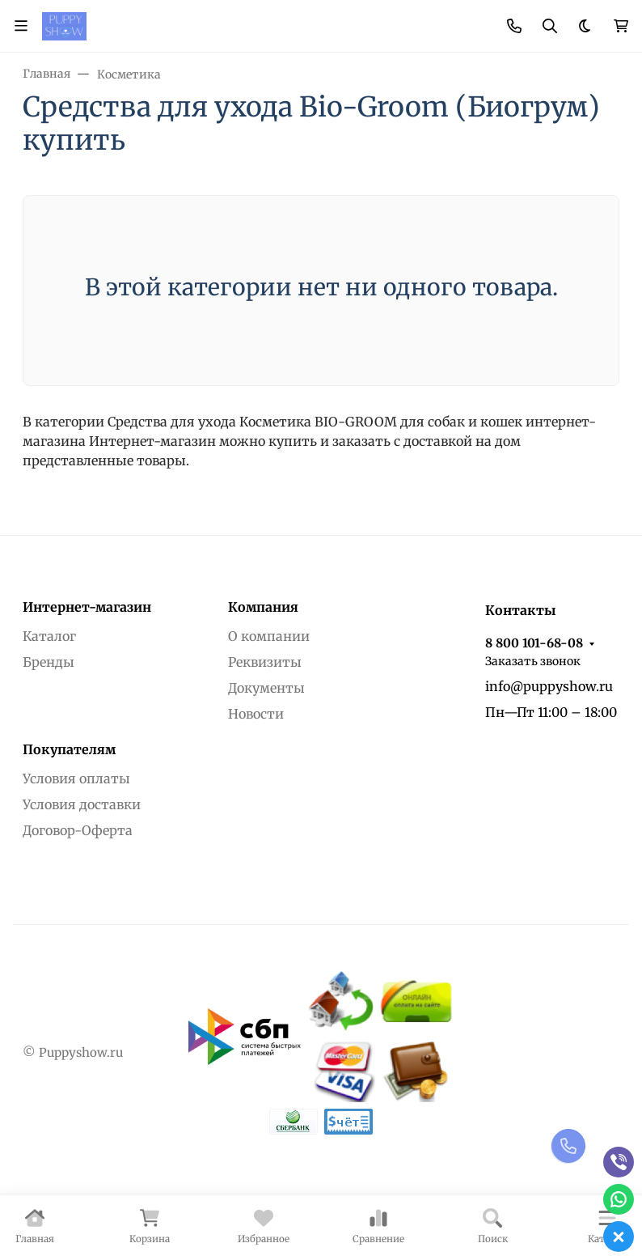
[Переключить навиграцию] (21, 26)
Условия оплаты (76, 778)
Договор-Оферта (78, 830)
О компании (269, 636)
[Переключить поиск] (549, 26)
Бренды (48, 662)
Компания (263, 606)
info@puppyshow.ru (549, 686)
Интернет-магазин (87, 606)
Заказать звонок (533, 661)
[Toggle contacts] (514, 26)
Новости (256, 714)
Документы (266, 688)
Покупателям (69, 749)
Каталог (49, 636)
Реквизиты (265, 662)
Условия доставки (82, 804)
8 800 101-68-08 (534, 643)
